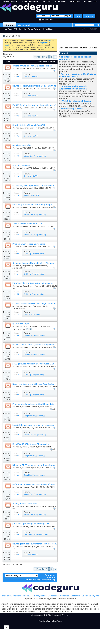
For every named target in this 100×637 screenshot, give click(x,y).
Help (78, 16)
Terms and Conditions (11, 596)
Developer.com (91, 1)
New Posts (8, 29)
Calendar (22, 29)
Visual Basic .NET (31, 195)
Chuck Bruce (28, 286)
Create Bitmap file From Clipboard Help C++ (33, 66)
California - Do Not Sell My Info (85, 596)
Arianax (25, 108)
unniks (25, 347)
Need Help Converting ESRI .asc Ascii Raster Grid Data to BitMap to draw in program (33, 385)
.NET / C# (46, 1)
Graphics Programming (34, 335)
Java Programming (32, 314)
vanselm (26, 407)
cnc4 (24, 247)
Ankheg (25, 526)
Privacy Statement (42, 580)
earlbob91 (26, 366)
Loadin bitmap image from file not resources (33, 425)
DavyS (25, 207)
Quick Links (47, 29)
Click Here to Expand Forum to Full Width (78, 48)
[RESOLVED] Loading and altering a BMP (31, 524)
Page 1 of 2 (41, 57)
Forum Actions (34, 29)
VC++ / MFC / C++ (30, 1)
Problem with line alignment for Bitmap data (33, 404)
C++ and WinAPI (31, 76)
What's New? (24, 25)
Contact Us (50, 575)
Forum (9, 25)
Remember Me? (45, 20)
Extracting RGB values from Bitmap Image (32, 204)
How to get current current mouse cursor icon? (34, 544)
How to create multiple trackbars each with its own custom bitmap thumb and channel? (34, 87)
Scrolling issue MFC (21, 145)
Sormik (25, 88)
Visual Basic (60, 1)
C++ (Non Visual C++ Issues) (36, 534)
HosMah (25, 428)
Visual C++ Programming (35, 156)
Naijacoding (27, 266)
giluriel (25, 188)
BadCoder (26, 68)
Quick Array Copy (20, 324)
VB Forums (75, 1)
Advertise (64, 596)
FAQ (15, 29)
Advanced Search (89, 29)
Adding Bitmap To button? (24, 503)
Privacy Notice (40, 596)
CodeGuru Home (9, 1)
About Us (27, 596)
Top (54, 580)
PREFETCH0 (27, 148)
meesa (25, 447)
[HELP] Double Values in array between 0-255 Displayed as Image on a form (34, 365)
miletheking (27, 546)
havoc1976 (27, 168)
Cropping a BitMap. (21, 165)
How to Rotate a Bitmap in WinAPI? (28, 125)
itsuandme (27, 306)
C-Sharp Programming (34, 254)
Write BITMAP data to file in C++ (27, 224)
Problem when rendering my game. (29, 244)
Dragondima (27, 506)
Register (89, 16)
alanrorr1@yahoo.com (32, 326)
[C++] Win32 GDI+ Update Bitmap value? (31, 444)
